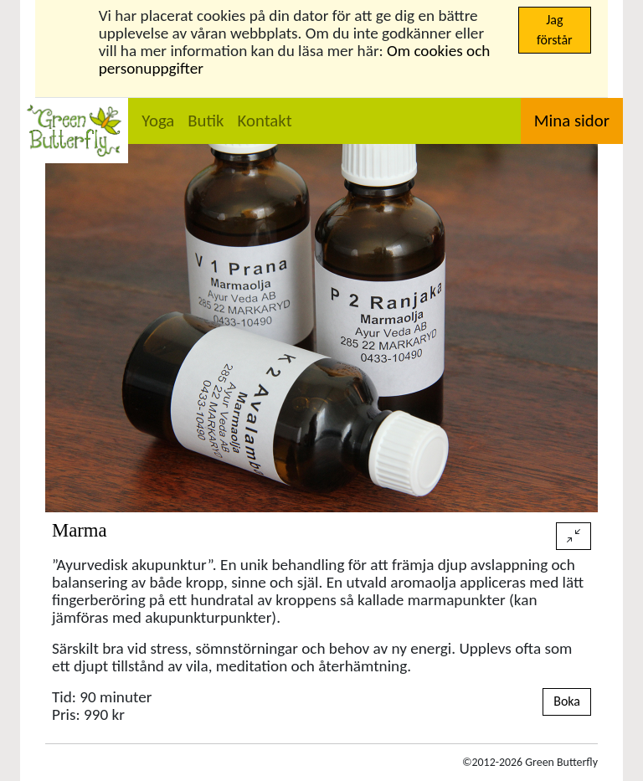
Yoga (157, 120)
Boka (566, 701)
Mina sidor (572, 120)
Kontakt (265, 120)
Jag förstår (555, 30)
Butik (206, 120)
